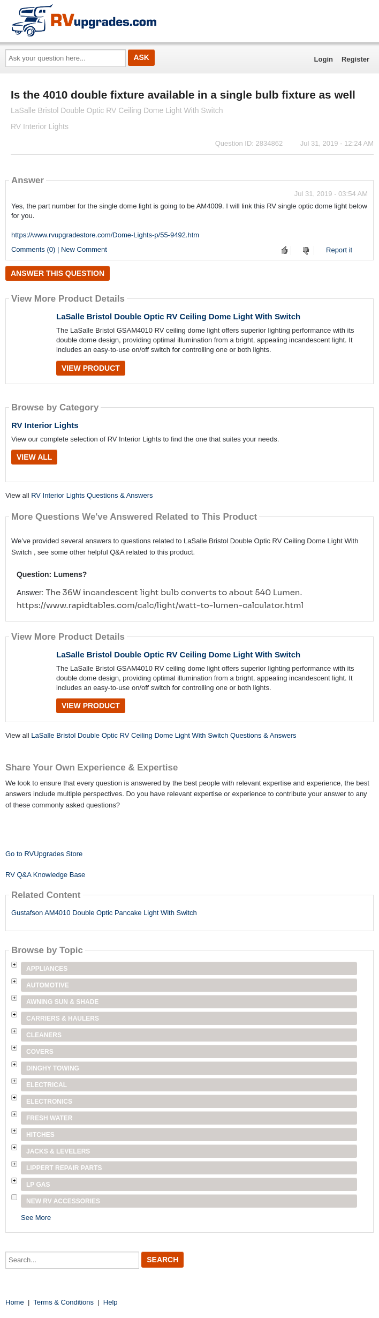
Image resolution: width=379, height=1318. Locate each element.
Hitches (40, 1135)
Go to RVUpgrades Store (43, 854)
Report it (339, 249)
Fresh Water (49, 1118)
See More (36, 1218)
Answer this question (57, 273)
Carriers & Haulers (62, 1018)
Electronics (49, 1101)
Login (323, 59)
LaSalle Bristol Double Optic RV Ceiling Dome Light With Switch (178, 316)
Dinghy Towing (52, 1068)
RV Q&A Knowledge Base (45, 875)
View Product (91, 368)
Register (355, 59)
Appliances (46, 968)
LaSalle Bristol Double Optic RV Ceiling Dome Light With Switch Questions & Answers (163, 735)
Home (14, 1302)
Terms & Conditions (63, 1302)
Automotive (47, 985)
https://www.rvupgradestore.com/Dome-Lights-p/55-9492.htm (105, 235)
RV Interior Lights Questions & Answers (92, 495)
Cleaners (44, 1035)
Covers (40, 1051)
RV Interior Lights (45, 425)
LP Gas (38, 1184)
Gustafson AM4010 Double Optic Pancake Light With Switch (104, 913)
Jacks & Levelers (58, 1151)
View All (34, 457)
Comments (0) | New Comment (59, 249)
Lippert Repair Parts (64, 1168)
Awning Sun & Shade (62, 1002)
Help (110, 1302)
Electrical (46, 1085)
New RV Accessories (63, 1201)
